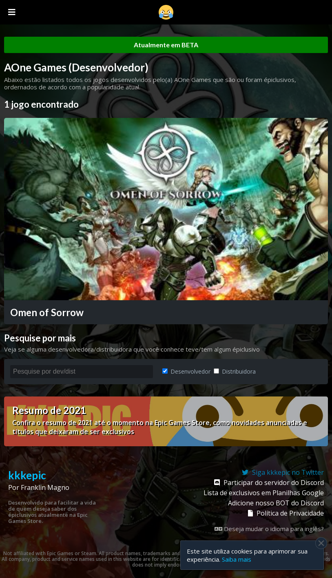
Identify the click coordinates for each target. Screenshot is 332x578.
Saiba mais (236, 559)
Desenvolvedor (186, 371)
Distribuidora (235, 371)
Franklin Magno (45, 487)
